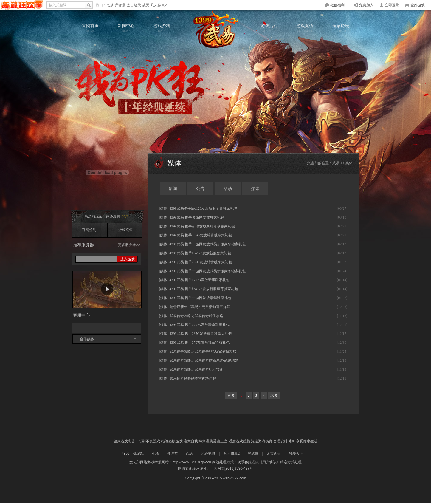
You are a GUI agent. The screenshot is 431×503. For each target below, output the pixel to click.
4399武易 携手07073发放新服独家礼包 (200, 280)
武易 (215, 29)
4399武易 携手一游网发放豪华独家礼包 (200, 298)
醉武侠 (253, 453)
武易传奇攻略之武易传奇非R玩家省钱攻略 (203, 351)
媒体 (255, 188)
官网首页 (90, 28)
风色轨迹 (208, 453)
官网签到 (89, 230)
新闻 (173, 188)
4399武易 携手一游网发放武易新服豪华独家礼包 (208, 244)
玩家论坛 (341, 28)
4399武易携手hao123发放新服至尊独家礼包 (203, 208)
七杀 (110, 5)
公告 (200, 188)
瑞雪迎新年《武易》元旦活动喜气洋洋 (200, 307)
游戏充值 (305, 28)
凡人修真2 (159, 5)
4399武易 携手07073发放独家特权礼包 (200, 343)
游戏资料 (162, 28)
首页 (231, 395)
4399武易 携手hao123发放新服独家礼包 (200, 253)
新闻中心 (126, 28)
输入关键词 (58, 5)
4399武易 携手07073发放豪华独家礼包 (200, 325)
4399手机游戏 (133, 453)
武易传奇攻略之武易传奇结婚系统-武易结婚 (204, 360)
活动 (228, 188)
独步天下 (296, 453)
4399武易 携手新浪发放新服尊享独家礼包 (202, 226)
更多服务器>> (129, 245)
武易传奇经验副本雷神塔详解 (193, 378)
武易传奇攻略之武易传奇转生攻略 (196, 316)
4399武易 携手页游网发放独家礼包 (197, 217)
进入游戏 (127, 259)
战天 (145, 5)
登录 (125, 216)
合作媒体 (87, 339)
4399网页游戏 (22, 5)
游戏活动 (269, 28)
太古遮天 (134, 5)
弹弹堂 (120, 5)
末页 (273, 395)
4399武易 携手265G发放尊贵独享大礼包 (201, 235)
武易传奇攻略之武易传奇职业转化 (196, 369)
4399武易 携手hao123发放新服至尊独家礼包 (204, 289)
